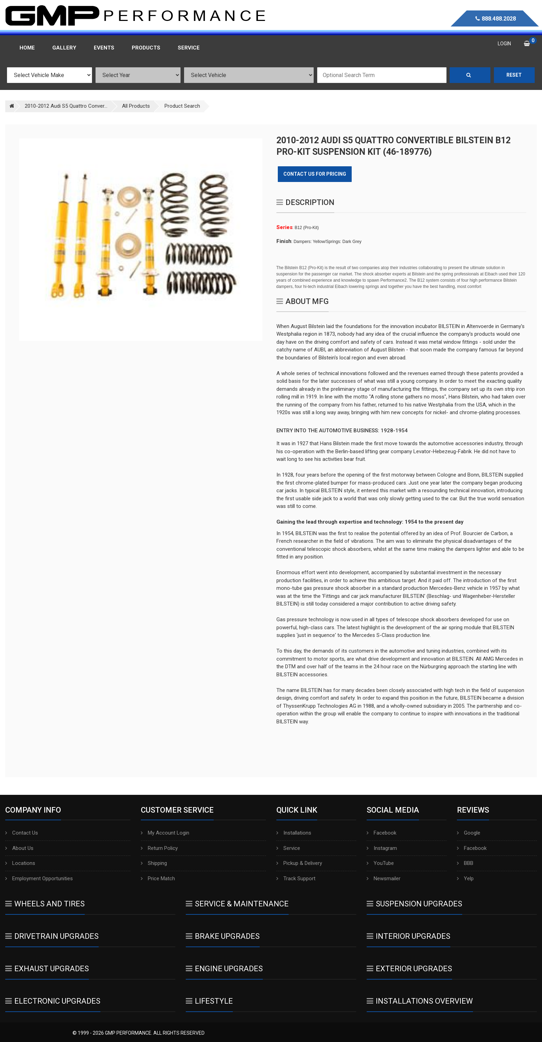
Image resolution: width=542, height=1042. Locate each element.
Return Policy (159, 848)
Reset (514, 75)
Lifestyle (209, 1001)
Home (27, 48)
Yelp (465, 878)
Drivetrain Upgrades (52, 936)
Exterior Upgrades (409, 968)
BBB (465, 863)
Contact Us (21, 833)
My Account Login (165, 833)
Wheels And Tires (45, 903)
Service (288, 848)
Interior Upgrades (408, 936)
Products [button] (146, 48)
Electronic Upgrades (52, 1001)
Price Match (158, 878)
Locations (20, 863)
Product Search (182, 106)
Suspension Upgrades (414, 903)
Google (468, 833)
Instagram (382, 848)
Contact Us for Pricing (314, 174)
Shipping (154, 863)
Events (104, 48)
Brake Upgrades (223, 936)
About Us (19, 848)
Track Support (295, 878)
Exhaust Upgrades (47, 968)
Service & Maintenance (237, 903)
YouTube (380, 863)
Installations (293, 833)
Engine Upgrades (224, 968)
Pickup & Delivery (299, 863)
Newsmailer (383, 878)
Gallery (64, 48)
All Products (136, 106)
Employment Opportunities (39, 878)
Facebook (381, 833)
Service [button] (189, 48)
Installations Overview (420, 1001)
